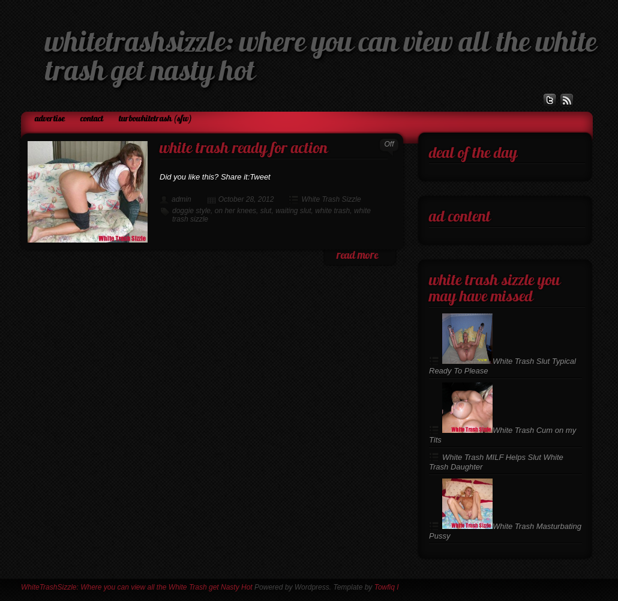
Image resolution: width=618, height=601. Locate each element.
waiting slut (293, 211)
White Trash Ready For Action (244, 149)
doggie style (191, 211)
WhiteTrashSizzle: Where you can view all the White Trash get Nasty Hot (137, 587)
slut (266, 211)
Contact (91, 119)
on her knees (235, 211)
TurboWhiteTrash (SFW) (155, 119)
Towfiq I (386, 587)
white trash (332, 211)
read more (357, 256)
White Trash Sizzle (331, 199)
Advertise (50, 119)
